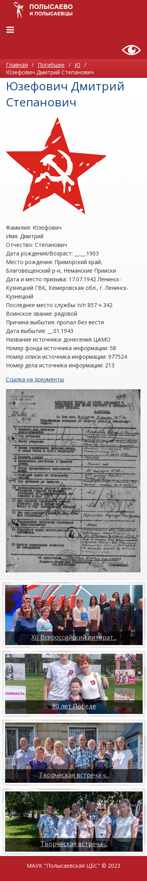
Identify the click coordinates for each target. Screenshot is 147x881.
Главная (17, 64)
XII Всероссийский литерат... (74, 637)
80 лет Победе (74, 706)
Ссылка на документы (35, 379)
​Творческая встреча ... (74, 844)
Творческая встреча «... (74, 775)
